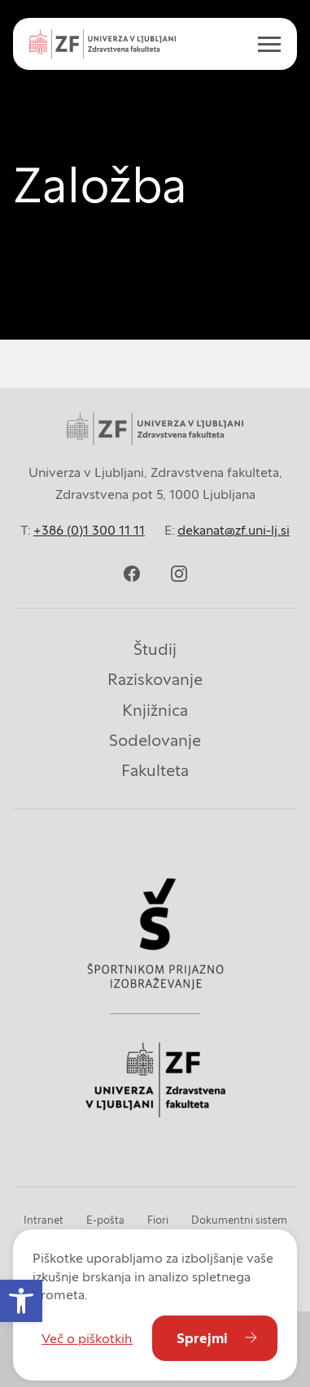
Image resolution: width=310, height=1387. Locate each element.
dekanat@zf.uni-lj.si (233, 530)
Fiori (157, 1220)
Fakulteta (155, 770)
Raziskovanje (155, 679)
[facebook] (132, 574)
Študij (155, 649)
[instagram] (179, 574)
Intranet (43, 1220)
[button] (21, 1301)
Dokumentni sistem (239, 1220)
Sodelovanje (155, 740)
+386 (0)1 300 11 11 (89, 530)
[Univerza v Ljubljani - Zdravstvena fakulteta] (102, 43)
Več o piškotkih (87, 1338)
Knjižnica (155, 710)
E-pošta (105, 1220)
